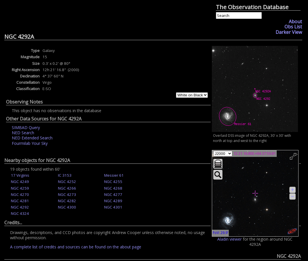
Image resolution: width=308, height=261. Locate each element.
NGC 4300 (67, 207)
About (295, 21)
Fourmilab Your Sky (30, 143)
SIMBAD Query (26, 127)
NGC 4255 (113, 181)
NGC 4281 (20, 200)
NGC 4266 (67, 188)
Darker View (289, 32)
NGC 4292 (20, 207)
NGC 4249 (20, 181)
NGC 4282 (67, 200)
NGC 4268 (113, 188)
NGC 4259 (20, 188)
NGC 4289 (113, 200)
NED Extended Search (32, 138)
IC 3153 (64, 175)
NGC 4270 (20, 194)
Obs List (293, 27)
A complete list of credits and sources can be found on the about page (75, 247)
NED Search (23, 132)
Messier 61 (114, 175)
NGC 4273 (67, 194)
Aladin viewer (229, 239)
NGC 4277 (113, 194)
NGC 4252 (67, 181)
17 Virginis (20, 175)
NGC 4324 (20, 213)
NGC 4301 (113, 207)
